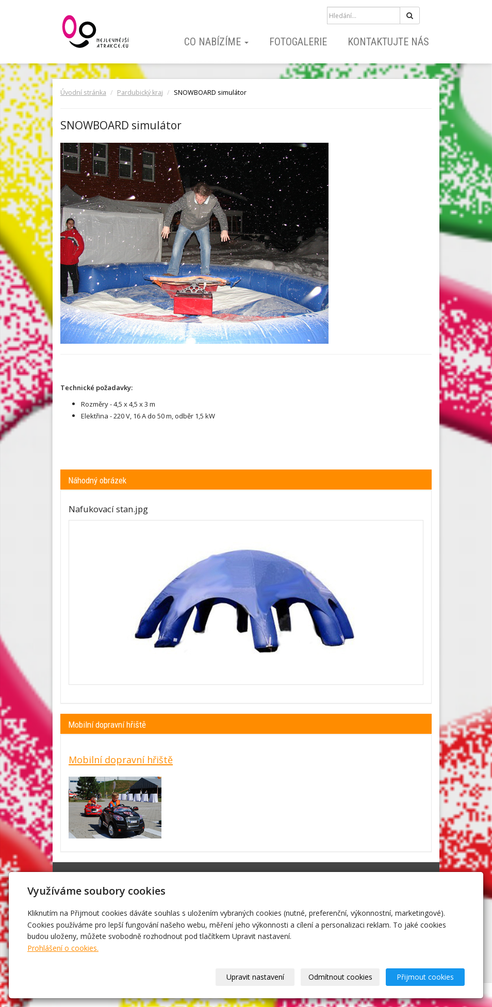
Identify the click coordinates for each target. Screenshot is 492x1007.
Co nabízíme (216, 42)
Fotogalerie (298, 42)
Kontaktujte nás (388, 42)
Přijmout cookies (425, 977)
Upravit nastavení (255, 977)
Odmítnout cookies (340, 977)
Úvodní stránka (83, 92)
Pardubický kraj (140, 92)
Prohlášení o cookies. (63, 948)
